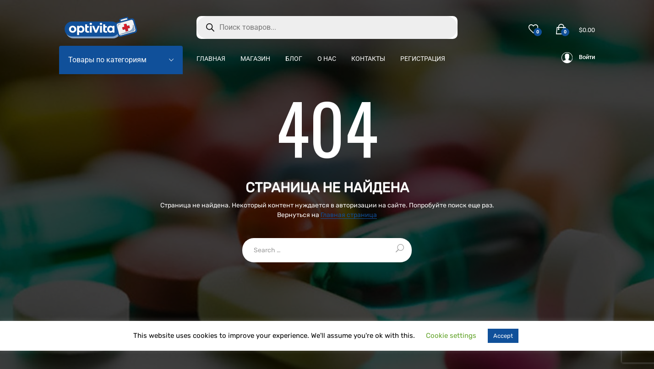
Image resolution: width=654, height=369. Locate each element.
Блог (293, 58)
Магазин (255, 58)
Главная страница (349, 215)
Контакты (368, 58)
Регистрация (422, 58)
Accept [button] (503, 335)
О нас (326, 58)
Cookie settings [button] (451, 335)
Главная (210, 58)
